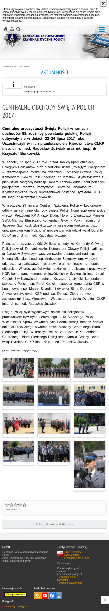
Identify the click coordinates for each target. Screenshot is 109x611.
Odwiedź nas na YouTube (44, 595)
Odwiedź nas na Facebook (51, 595)
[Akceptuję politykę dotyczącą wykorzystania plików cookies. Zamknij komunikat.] (103, 3)
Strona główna (9, 67)
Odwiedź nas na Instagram (59, 595)
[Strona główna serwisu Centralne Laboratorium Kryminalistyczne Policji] (5, 29)
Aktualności (23, 67)
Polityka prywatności (70, 582)
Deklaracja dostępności (17, 606)
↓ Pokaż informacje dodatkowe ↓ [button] (54, 524)
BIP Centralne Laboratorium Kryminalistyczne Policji (77, 555)
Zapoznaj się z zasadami (66, 578)
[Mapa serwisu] (12, 29)
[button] (102, 29)
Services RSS (37, 595)
